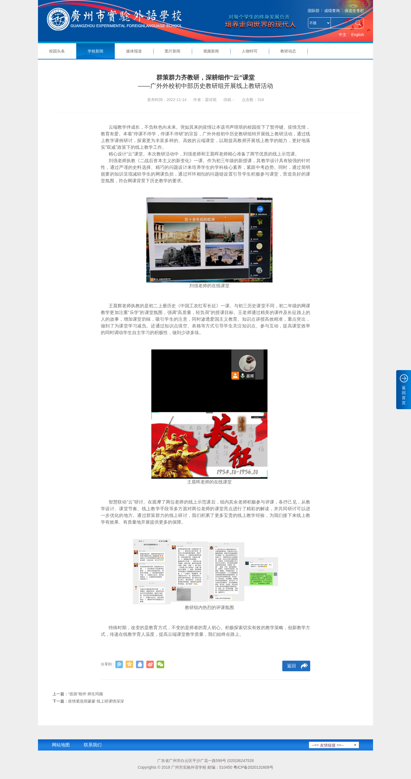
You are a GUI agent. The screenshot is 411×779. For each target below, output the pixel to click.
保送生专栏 (354, 11)
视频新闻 (211, 51)
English (357, 35)
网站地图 (61, 744)
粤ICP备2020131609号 (253, 767)
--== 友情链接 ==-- (328, 745)
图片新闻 (172, 51)
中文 (343, 35)
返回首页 (404, 395)
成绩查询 (332, 11)
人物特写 (249, 51)
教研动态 (288, 51)
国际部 (313, 11)
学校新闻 (95, 51)
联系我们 (93, 744)
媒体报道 (134, 51)
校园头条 (57, 51)
